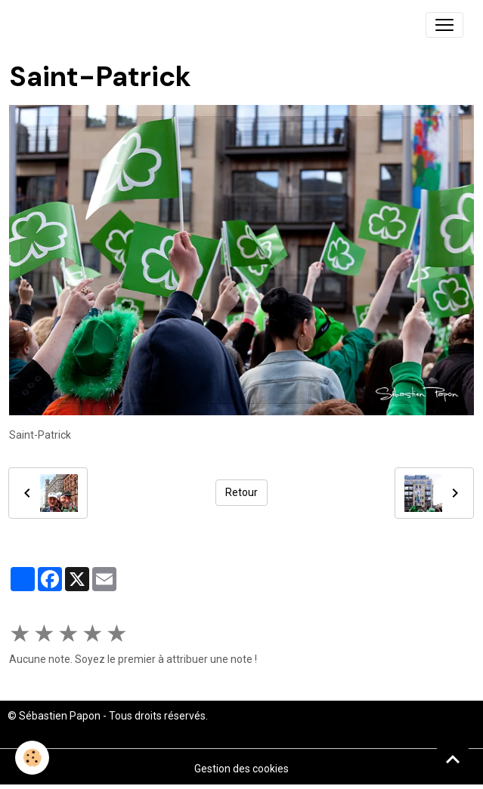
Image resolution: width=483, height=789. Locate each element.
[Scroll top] (453, 759)
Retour (241, 492)
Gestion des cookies (241, 769)
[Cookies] (32, 758)
